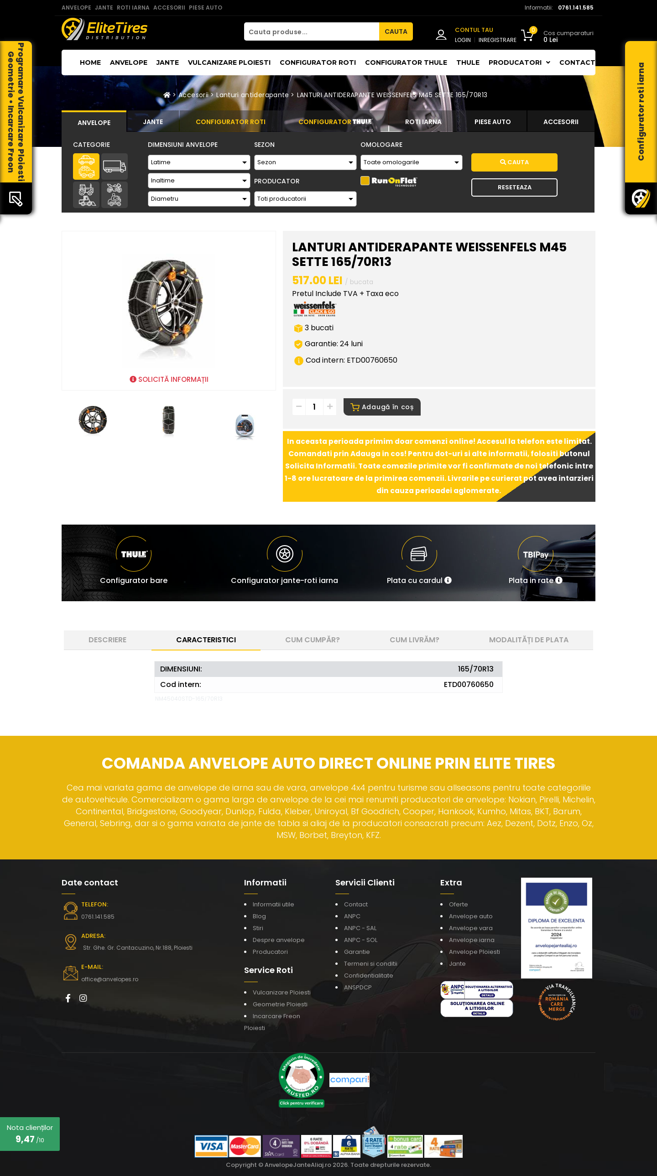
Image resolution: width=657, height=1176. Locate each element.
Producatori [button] (519, 62)
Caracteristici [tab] (206, 640)
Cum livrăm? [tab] (414, 640)
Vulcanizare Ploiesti (229, 62)
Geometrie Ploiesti (280, 1004)
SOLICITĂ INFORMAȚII (169, 379)
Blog (259, 916)
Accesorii (193, 94)
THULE (468, 62)
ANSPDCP (358, 987)
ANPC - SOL (360, 940)
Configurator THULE (406, 62)
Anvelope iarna (472, 940)
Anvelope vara (471, 928)
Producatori (270, 951)
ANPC (352, 916)
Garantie (357, 951)
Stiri (258, 928)
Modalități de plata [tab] (528, 640)
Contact (577, 62)
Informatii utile (273, 904)
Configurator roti (318, 62)
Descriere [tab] (107, 640)
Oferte (458, 904)
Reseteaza (515, 187)
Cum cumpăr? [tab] (312, 640)
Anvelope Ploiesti (474, 951)
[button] (419, 563)
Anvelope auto (471, 916)
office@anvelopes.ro (109, 979)
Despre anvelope (279, 940)
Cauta (514, 162)
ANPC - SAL (360, 928)
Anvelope (128, 62)
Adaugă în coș (382, 406)
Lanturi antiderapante (252, 94)
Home (90, 62)
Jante (167, 62)
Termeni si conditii (370, 963)
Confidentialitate (368, 975)
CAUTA (396, 31)
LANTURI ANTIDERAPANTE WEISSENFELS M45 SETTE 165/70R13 (392, 94)
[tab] (94, 121)
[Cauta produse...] (311, 31)
